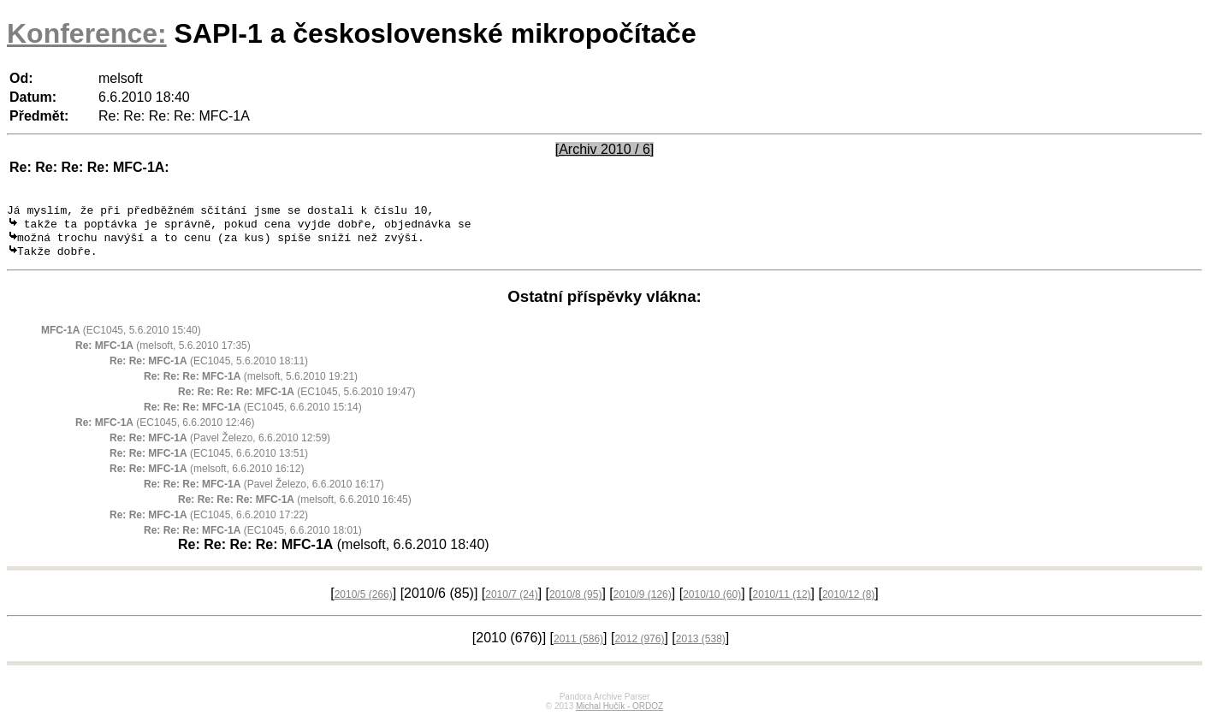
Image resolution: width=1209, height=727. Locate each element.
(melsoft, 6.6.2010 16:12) (207, 476)
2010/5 (364, 602)
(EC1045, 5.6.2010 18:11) (209, 369)
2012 (639, 647)
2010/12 (848, 602)
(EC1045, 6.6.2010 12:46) (164, 430)
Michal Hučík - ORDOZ (619, 713)
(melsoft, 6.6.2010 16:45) (295, 507)
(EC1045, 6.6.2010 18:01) (253, 538)
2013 (701, 647)
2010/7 (511, 602)
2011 (578, 647)
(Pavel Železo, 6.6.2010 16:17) (264, 492)
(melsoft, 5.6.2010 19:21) (251, 384)
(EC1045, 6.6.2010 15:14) (253, 415)
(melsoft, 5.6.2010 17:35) (163, 353)
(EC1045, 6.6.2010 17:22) (209, 523)
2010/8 (575, 602)
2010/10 (712, 602)
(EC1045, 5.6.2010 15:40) (121, 338)
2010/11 (782, 602)
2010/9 (642, 602)
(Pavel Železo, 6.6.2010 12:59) (220, 446)
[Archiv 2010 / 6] (605, 149)
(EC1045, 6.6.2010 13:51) (209, 461)
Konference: (87, 33)
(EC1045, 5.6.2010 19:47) (296, 399)
